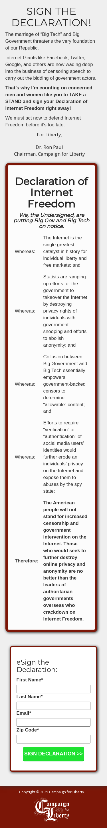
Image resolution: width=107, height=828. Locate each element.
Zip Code (28, 730)
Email (24, 713)
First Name (30, 680)
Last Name (30, 696)
